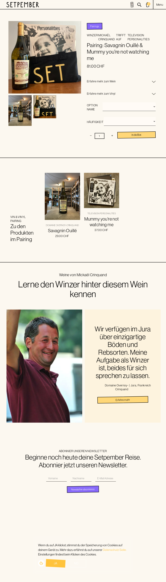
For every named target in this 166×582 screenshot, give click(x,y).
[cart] (148, 4)
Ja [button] (55, 563)
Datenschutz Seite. (114, 550)
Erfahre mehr (122, 399)
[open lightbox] (20, 110)
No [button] (76, 563)
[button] (159, 4)
